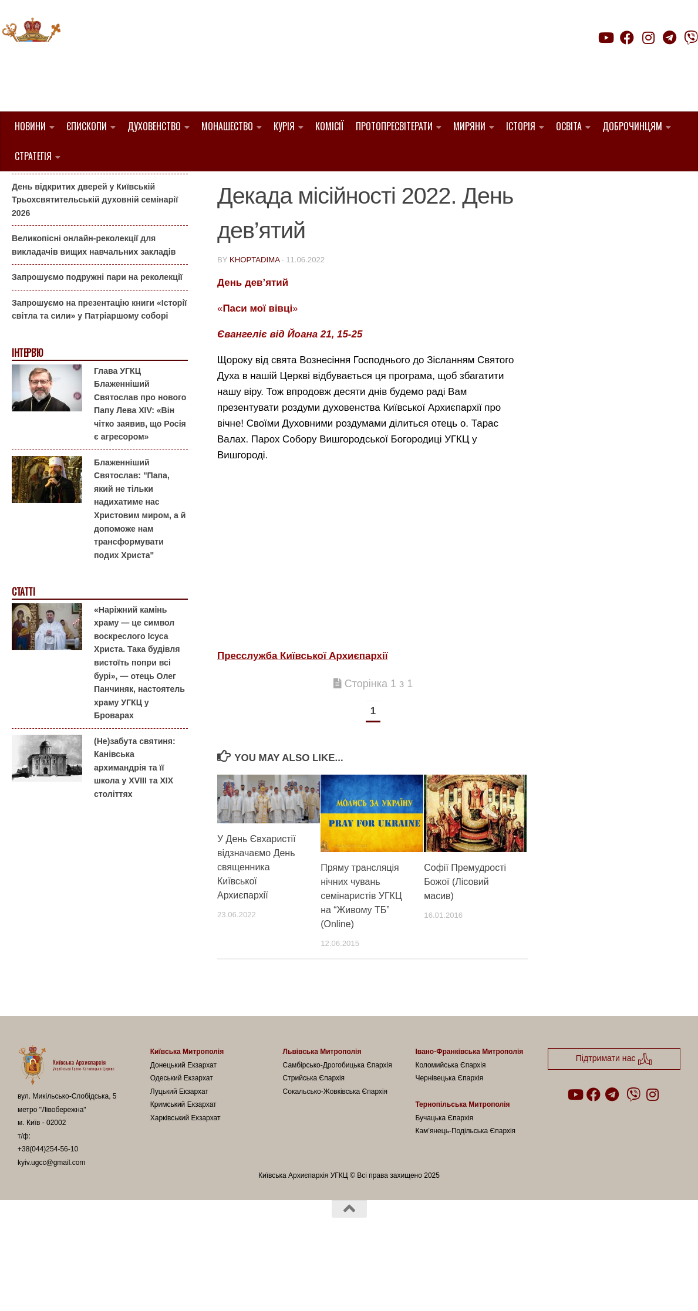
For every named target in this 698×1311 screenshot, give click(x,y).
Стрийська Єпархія (314, 1138)
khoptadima (254, 319)
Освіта (569, 126)
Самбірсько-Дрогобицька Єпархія (337, 1124)
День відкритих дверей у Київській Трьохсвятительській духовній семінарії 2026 (95, 259)
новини (463, 189)
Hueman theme (156, 1287)
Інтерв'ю (27, 413)
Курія (284, 126)
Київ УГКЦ (413, 189)
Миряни (469, 126)
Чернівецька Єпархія (449, 1138)
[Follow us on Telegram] (670, 38)
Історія (520, 126)
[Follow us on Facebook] (627, 38)
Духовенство (154, 126)
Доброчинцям (632, 126)
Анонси (26, 190)
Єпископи (86, 126)
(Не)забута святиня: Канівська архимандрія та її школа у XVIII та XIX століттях (135, 827)
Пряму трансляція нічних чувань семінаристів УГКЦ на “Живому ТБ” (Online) (361, 955)
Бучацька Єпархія (444, 1177)
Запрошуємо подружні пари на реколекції (97, 337)
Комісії (329, 126)
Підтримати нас (616, 60)
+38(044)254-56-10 (48, 1209)
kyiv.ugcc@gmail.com (51, 1222)
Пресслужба (248, 203)
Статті (23, 651)
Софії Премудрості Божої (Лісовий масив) (465, 941)
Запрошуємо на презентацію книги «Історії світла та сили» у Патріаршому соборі (99, 369)
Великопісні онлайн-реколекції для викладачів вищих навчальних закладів (94, 304)
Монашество (227, 126)
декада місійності (338, 189)
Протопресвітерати (394, 126)
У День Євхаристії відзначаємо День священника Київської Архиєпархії (256, 927)
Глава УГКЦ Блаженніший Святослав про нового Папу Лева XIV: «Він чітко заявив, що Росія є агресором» (140, 463)
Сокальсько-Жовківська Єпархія (335, 1151)
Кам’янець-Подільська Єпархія (465, 1191)
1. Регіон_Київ (251, 189)
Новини (30, 126)
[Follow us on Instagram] (648, 38)
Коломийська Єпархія (450, 1124)
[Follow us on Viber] (691, 38)
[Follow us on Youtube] (605, 38)
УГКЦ (298, 203)
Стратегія (33, 156)
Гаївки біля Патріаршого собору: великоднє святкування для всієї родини (96, 213)
